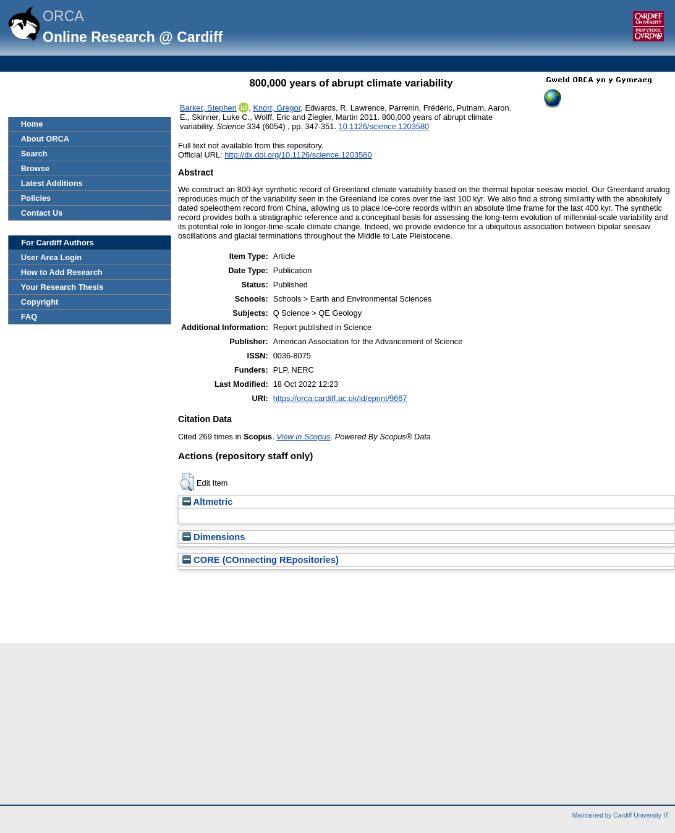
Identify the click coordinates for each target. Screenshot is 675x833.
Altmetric (207, 502)
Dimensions (213, 537)
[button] (187, 482)
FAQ (29, 316)
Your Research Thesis (62, 287)
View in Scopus (303, 436)
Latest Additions (52, 183)
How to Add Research (62, 272)
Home (32, 124)
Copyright (39, 302)
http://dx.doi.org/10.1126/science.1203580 (297, 154)
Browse (35, 168)
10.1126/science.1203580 (384, 126)
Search (34, 153)
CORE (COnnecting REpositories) (260, 560)
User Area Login (51, 257)
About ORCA (45, 138)
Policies (36, 198)
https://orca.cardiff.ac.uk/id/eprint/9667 (340, 398)
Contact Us (42, 213)
